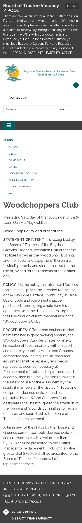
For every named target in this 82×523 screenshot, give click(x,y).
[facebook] (76, 87)
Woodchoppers (19, 186)
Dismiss (72, 6)
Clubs (8, 140)
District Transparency (31, 518)
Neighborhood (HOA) (23, 173)
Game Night (17, 160)
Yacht (13, 193)
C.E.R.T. (13, 153)
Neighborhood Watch (24, 179)
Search (63, 109)
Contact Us (18, 97)
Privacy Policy (24, 512)
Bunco (13, 147)
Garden (14, 166)
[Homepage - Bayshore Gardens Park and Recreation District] (41, 72)
